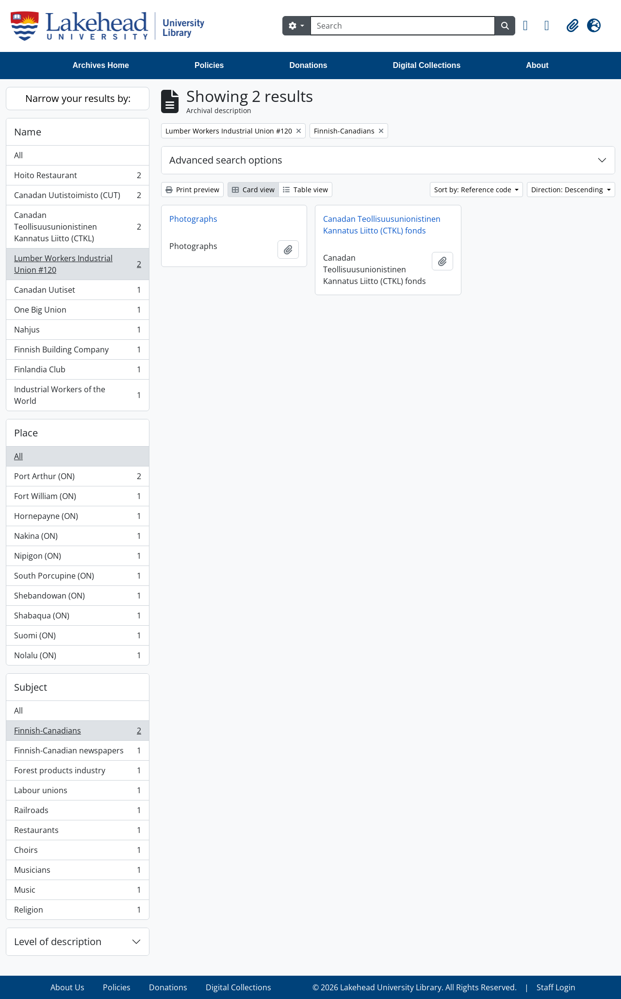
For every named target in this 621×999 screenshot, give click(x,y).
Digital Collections (427, 65)
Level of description (57, 941)
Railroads (77, 812)
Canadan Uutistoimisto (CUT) (77, 197)
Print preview (192, 189)
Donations (308, 65)
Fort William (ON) (77, 498)
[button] (529, 25)
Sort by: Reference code (473, 189)
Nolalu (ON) (77, 657)
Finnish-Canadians (77, 733)
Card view (253, 189)
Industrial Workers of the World (77, 395)
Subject (30, 687)
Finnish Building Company (77, 352)
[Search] (402, 25)
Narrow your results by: (78, 98)
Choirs (77, 852)
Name (27, 131)
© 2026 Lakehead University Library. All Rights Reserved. (414, 987)
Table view (305, 189)
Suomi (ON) (77, 638)
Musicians (77, 872)
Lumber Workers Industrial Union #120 (77, 264)
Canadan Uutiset (77, 292)
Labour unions (77, 792)
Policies (209, 65)
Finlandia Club (77, 372)
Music (77, 892)
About (537, 65)
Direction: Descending (568, 189)
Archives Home (101, 65)
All (18, 155)
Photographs (193, 219)
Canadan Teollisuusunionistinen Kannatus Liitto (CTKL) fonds (382, 225)
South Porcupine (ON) (77, 578)
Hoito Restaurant (77, 177)
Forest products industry (77, 773)
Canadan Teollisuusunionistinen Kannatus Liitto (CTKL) (77, 227)
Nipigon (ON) (77, 558)
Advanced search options (225, 159)
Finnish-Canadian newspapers (77, 753)
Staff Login (556, 987)
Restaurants (77, 832)
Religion (77, 911)
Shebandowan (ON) (77, 598)
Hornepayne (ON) (77, 518)
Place (26, 432)
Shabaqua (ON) (77, 618)
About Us (67, 987)
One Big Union (77, 312)
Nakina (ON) (77, 538)
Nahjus (77, 332)
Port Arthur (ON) (77, 478)
